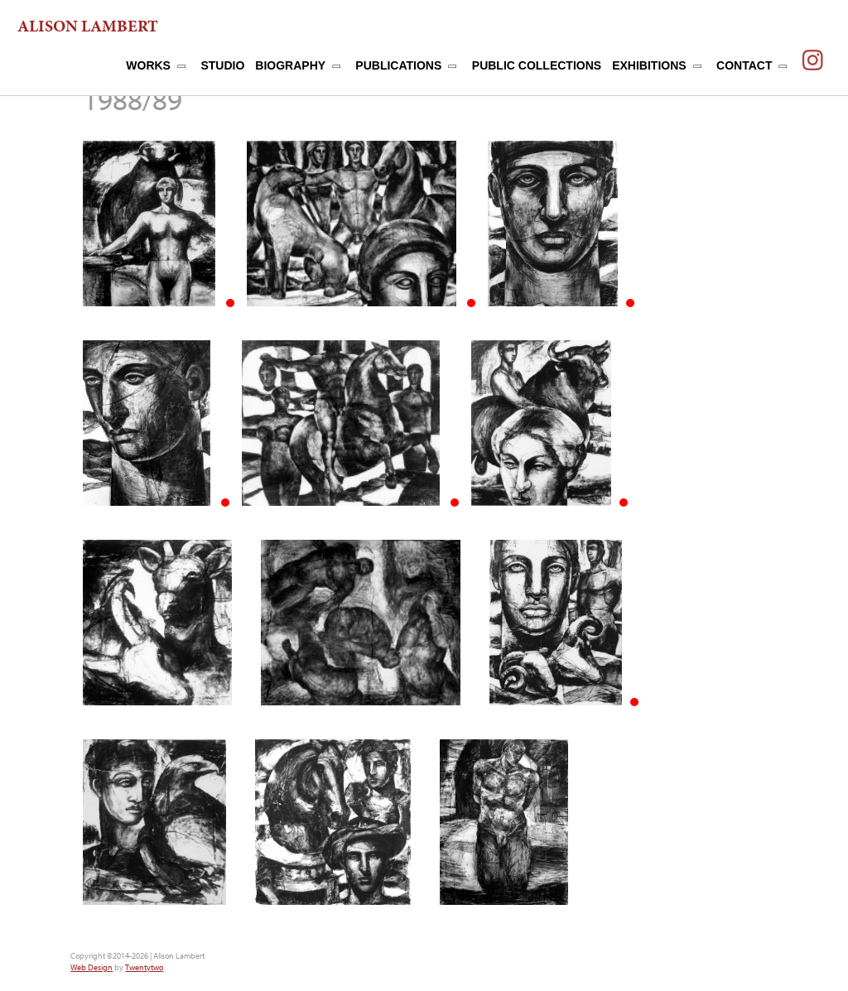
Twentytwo (144, 967)
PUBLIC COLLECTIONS (536, 65)
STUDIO (222, 65)
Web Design (91, 967)
